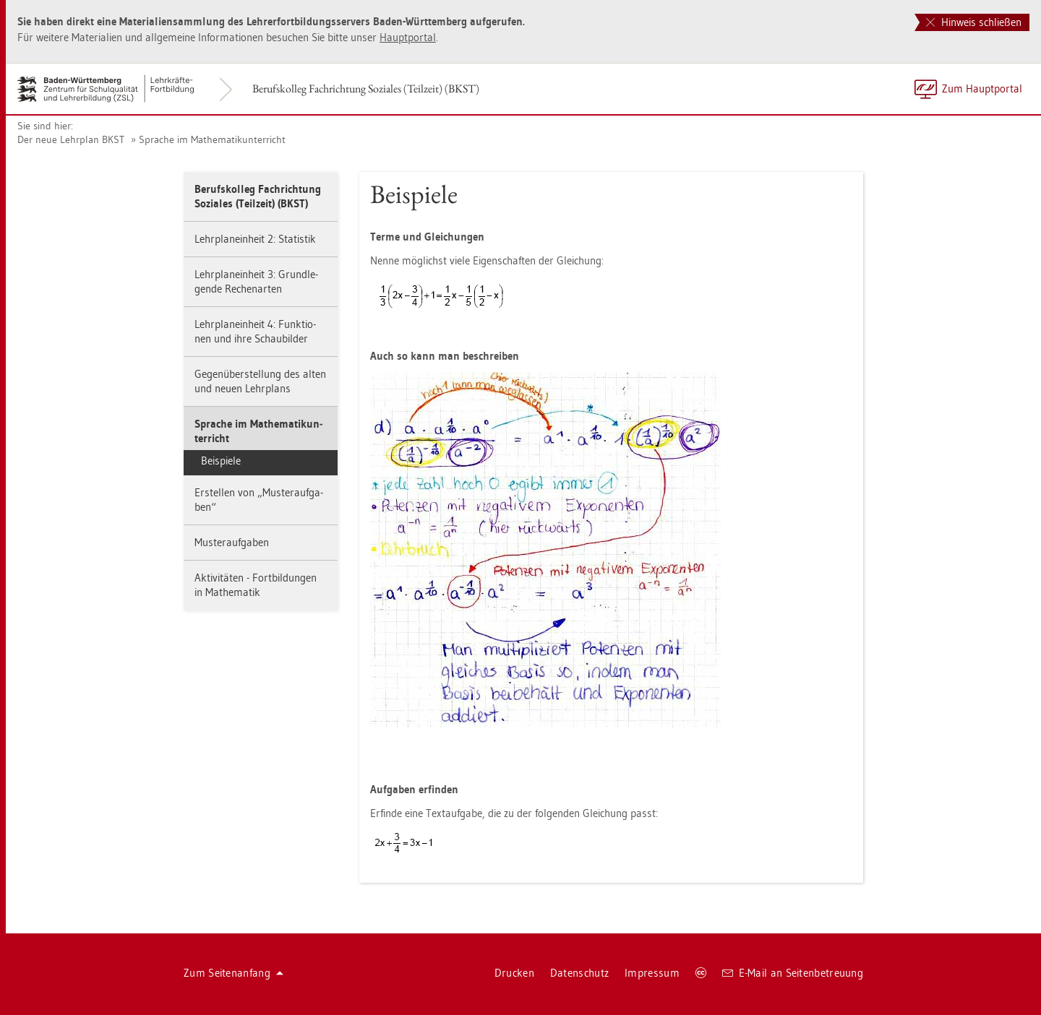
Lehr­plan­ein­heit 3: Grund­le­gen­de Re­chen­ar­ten (256, 281)
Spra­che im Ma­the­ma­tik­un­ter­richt (212, 139)
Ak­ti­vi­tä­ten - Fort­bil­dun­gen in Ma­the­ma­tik (255, 585)
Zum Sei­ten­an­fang (233, 973)
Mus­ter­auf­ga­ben (231, 542)
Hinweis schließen (973, 22)
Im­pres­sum (652, 973)
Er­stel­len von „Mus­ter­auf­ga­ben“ (258, 499)
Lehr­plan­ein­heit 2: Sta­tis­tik (255, 239)
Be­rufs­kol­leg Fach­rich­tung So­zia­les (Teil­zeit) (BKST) (365, 88)
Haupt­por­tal (408, 37)
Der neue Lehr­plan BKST (70, 139)
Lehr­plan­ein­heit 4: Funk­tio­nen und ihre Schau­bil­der (255, 331)
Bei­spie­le (221, 460)
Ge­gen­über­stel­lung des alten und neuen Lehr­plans (260, 381)
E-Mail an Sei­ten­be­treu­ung (792, 973)
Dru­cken (514, 973)
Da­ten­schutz (579, 973)
